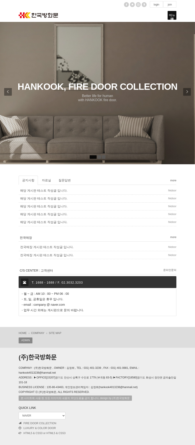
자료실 (46, 180)
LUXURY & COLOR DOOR (37, 428)
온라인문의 (169, 270)
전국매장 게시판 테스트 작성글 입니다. (46, 247)
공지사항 (28, 180)
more (173, 180)
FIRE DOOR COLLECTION (37, 423)
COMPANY (37, 333)
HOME (23, 333)
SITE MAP (55, 333)
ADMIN (25, 340)
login (156, 4)
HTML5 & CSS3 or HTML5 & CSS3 (42, 433)
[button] (7, 93)
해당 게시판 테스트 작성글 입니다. (43, 190)
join (170, 4)
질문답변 (64, 180)
